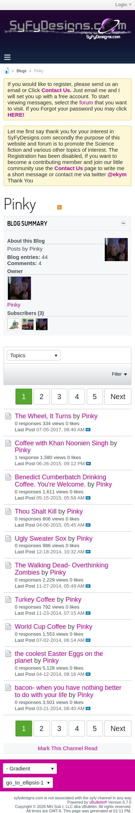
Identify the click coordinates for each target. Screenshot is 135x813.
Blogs (22, 71)
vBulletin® (98, 802)
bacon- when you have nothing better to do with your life (68, 691)
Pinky (14, 305)
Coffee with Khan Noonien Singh (61, 443)
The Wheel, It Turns (43, 416)
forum (87, 102)
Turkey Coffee (35, 599)
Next (118, 397)
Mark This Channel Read (68, 748)
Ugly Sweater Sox (40, 538)
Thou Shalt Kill (36, 511)
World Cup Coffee (40, 626)
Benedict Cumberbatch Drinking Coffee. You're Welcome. (60, 480)
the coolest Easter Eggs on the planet (59, 657)
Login (123, 4)
